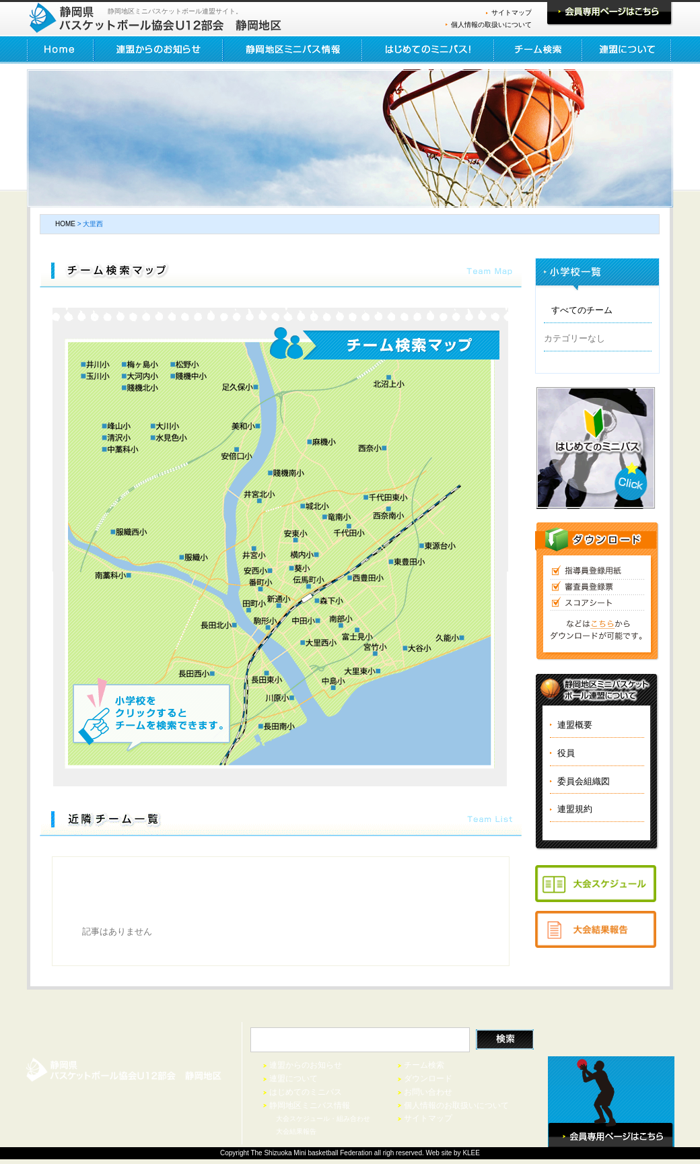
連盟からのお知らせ (158, 49)
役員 (566, 753)
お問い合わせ (428, 1092)
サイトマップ (511, 12)
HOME (60, 49)
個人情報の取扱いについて (491, 24)
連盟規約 (574, 809)
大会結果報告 (296, 1131)
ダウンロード (428, 1078)
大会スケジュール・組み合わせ (323, 1118)
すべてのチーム (581, 310)
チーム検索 (539, 49)
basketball (323, 1153)
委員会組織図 (583, 781)
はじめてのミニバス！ (429, 49)
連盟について (627, 49)
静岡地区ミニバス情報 (293, 49)
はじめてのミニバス (305, 1092)
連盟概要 (574, 725)
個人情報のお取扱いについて (456, 1105)
